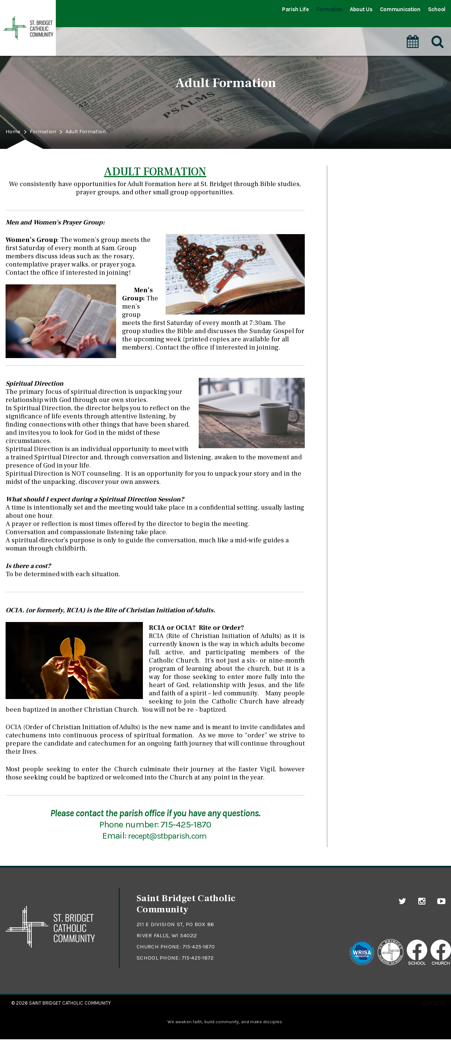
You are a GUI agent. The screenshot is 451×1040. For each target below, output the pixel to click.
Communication (400, 9)
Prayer (342, 191)
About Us (361, 9)
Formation (329, 9)
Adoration (347, 261)
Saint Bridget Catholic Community (70, 1003)
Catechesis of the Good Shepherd (381, 208)
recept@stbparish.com (168, 835)
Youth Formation (357, 226)
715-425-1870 (199, 946)
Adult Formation (97, 132)
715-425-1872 (199, 957)
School (436, 9)
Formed (344, 278)
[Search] (437, 33)
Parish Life (295, 9)
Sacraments (350, 173)
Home (14, 132)
